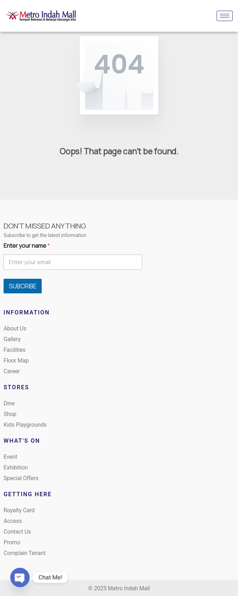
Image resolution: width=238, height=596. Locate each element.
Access (13, 521)
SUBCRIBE (22, 286)
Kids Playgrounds (25, 424)
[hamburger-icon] (225, 16)
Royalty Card (19, 510)
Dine (9, 403)
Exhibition (16, 467)
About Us (15, 328)
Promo (12, 542)
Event (10, 456)
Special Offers (21, 478)
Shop (10, 414)
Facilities (15, 349)
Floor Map (16, 360)
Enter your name (27, 245)
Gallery (12, 339)
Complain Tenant (25, 553)
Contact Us (17, 531)
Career (12, 371)
